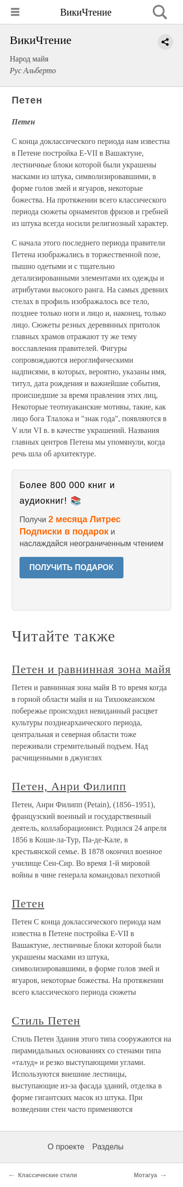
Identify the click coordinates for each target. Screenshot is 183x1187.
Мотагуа (145, 1175)
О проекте (66, 1147)
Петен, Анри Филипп (69, 786)
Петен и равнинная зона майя (91, 669)
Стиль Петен (46, 1020)
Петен (28, 903)
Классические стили (47, 1175)
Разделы (107, 1147)
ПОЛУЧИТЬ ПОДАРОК (71, 567)
